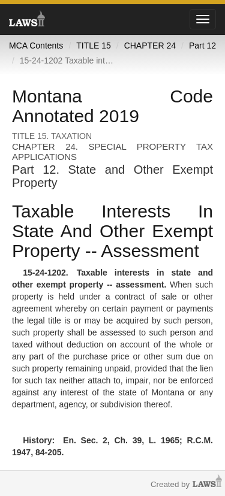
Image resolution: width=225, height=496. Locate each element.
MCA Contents (36, 45)
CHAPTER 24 (150, 45)
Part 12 (202, 45)
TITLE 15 (93, 45)
